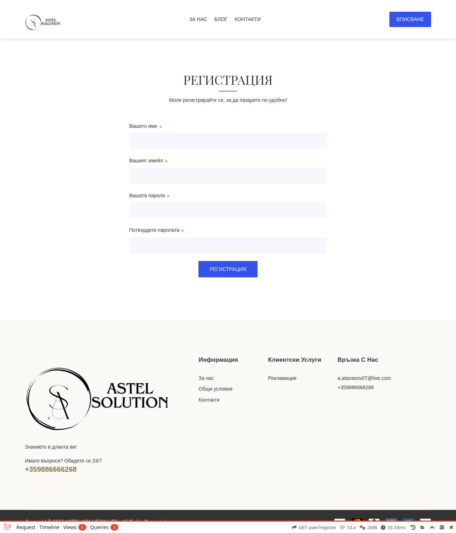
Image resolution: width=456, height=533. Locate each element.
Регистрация (228, 269)
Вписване (410, 19)
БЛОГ (221, 19)
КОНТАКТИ (248, 19)
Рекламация (282, 378)
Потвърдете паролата (154, 230)
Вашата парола (147, 196)
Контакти (209, 400)
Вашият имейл (146, 161)
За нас (206, 378)
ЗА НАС (198, 19)
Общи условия (216, 389)
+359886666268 (51, 469)
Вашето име (143, 126)
